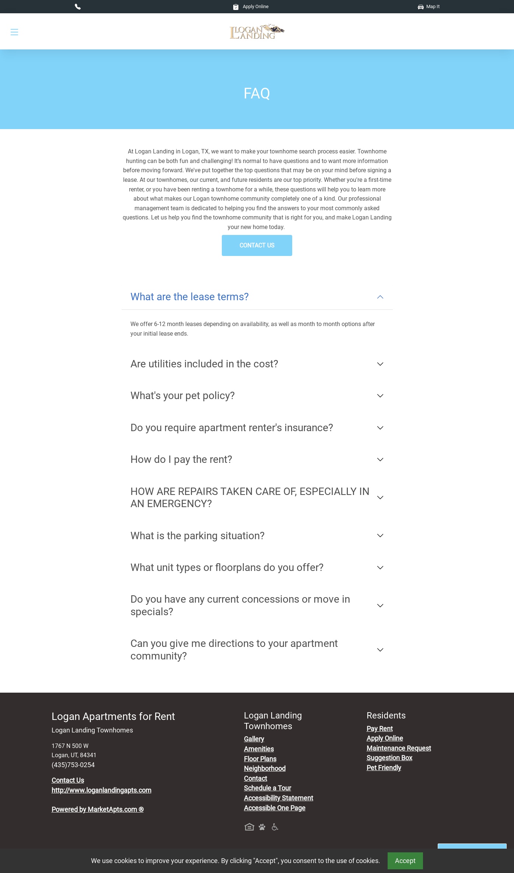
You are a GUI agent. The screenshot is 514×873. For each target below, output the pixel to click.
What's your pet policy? (182, 395)
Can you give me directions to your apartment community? (234, 649)
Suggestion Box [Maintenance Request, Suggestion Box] (389, 758)
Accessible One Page (274, 808)
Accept (405, 861)
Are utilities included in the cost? (204, 364)
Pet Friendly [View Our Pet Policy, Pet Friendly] (384, 768)
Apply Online (251, 6)
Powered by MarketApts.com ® (98, 809)
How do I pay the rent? (181, 459)
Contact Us (257, 245)
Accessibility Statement (278, 798)
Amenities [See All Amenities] (259, 749)
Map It (429, 6)
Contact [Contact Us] (255, 778)
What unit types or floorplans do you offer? (227, 567)
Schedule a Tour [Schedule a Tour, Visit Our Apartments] (267, 788)
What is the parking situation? (197, 536)
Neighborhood (265, 768)
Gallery (254, 739)
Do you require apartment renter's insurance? (231, 428)
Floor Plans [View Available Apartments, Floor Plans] (260, 759)
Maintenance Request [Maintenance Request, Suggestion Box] (399, 748)
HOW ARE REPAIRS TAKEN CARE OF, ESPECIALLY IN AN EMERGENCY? (250, 497)
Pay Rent (380, 728)
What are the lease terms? (189, 297)
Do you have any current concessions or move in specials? (240, 605)
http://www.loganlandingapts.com (101, 790)
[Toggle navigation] (14, 31)
